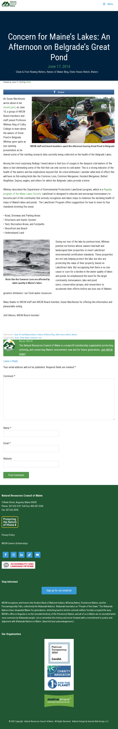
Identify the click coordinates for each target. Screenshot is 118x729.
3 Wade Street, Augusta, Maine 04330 (19, 502)
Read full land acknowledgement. (58, 621)
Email (7, 443)
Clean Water (24, 338)
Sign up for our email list (59, 590)
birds (17, 338)
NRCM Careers (8, 543)
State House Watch (80, 71)
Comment (9, 376)
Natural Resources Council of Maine (9, 6)
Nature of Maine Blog (57, 71)
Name (7, 428)
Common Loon (36, 338)
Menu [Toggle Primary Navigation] (107, 4)
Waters (94, 71)
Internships (22, 543)
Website (7, 458)
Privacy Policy (8, 535)
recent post (9, 107)
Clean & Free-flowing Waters (30, 71)
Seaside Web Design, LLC (98, 721)
